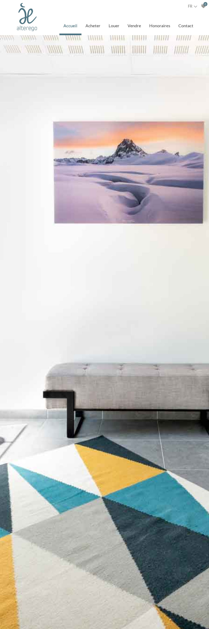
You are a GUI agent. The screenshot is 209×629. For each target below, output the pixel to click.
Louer (114, 25)
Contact (185, 25)
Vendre (134, 25)
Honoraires (159, 25)
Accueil (70, 25)
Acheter (93, 25)
